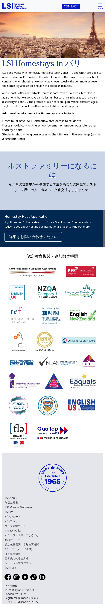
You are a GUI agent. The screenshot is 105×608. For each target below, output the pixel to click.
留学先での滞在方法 (16, 558)
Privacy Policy (13, 530)
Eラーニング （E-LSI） (19, 549)
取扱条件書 (11, 502)
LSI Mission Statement (19, 507)
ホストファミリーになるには (22, 535)
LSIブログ (11, 568)
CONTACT (71, 6)
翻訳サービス (13, 540)
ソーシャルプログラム (18, 563)
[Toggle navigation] (100, 6)
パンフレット (13, 521)
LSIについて (12, 498)
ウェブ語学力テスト (16, 526)
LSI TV (9, 512)
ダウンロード (13, 516)
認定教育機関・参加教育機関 (22, 544)
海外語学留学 (13, 554)
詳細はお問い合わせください (33, 236)
